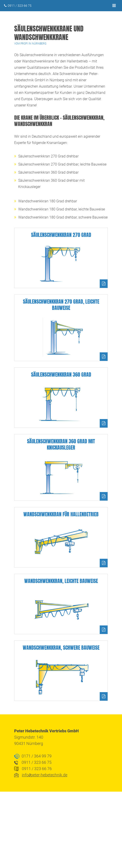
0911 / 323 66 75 (20, 5)
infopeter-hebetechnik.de (44, 775)
